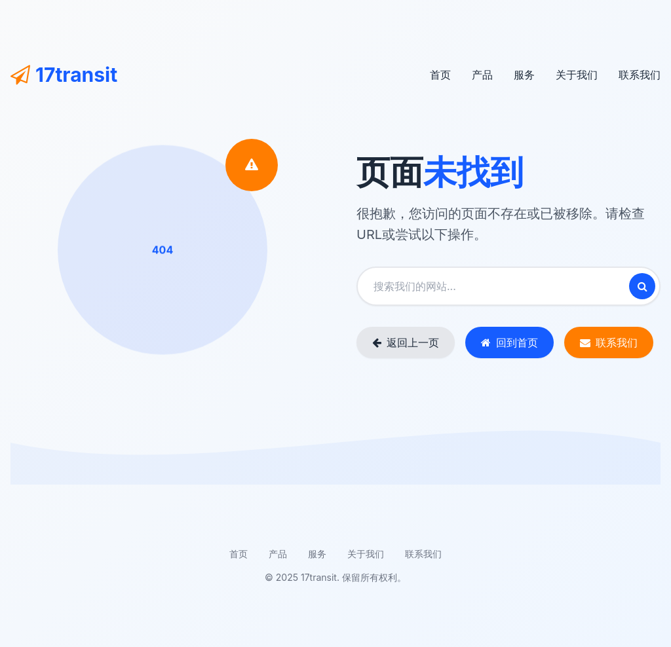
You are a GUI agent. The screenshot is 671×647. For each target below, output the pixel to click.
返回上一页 (405, 342)
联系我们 (640, 74)
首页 (440, 74)
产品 (482, 74)
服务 (524, 74)
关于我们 (577, 74)
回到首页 (509, 342)
